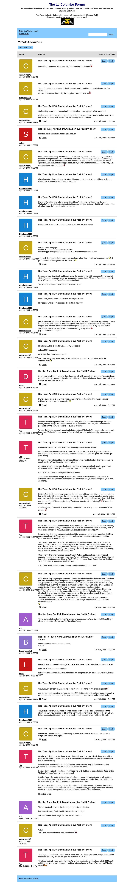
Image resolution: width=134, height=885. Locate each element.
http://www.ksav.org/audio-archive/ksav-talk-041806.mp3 (85, 619)
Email (44, 121)
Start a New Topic (25, 47)
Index (36, 31)
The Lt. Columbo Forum (30, 42)
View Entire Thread (107, 54)
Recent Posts (24, 34)
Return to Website (25, 31)
